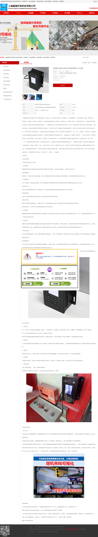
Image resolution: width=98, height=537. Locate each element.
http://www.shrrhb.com (27, 520)
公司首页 (6, 13)
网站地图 (55, 531)
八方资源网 (39, 531)
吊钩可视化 (6, 73)
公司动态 (55, 13)
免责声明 (44, 531)
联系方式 (91, 13)
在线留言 (63, 85)
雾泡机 (5, 88)
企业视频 (30, 13)
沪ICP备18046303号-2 (59, 529)
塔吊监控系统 (6, 84)
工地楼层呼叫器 (7, 99)
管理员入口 (50, 531)
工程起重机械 (67, 73)
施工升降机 (73, 73)
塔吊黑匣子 (6, 66)
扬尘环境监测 (6, 81)
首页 (89, 62)
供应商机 (18, 13)
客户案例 (67, 13)
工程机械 (61, 73)
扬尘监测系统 (6, 70)
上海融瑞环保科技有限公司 (72, 529)
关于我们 (42, 13)
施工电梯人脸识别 (7, 92)
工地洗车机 (6, 77)
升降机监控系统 (7, 95)
